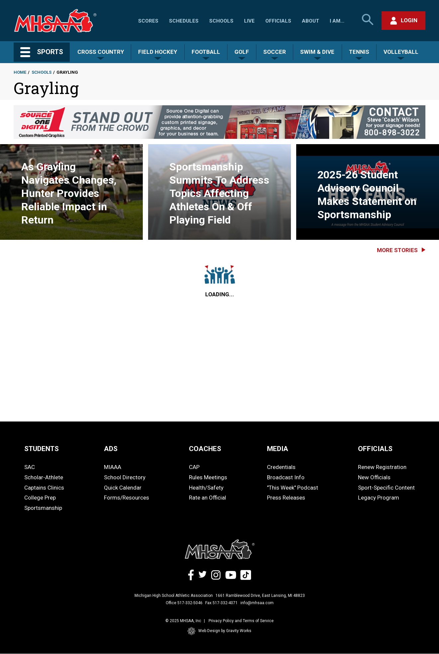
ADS (111, 449)
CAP (194, 467)
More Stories (397, 250)
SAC (29, 467)
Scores (148, 21)
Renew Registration (382, 467)
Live (249, 21)
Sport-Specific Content (386, 487)
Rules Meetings (208, 477)
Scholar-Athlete (43, 477)
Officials (278, 21)
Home (20, 72)
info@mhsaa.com (257, 603)
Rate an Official (207, 497)
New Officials (374, 477)
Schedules (184, 21)
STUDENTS (41, 449)
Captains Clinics (44, 487)
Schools (221, 21)
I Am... (337, 21)
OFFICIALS (375, 449)
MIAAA (112, 467)
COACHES (205, 449)
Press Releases (286, 497)
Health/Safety (206, 487)
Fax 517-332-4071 (221, 603)
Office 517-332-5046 (184, 603)
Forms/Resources (126, 497)
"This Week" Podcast (292, 487)
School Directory (124, 477)
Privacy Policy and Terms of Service (241, 620)
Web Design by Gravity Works (219, 631)
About (310, 21)
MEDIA (277, 449)
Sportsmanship (43, 508)
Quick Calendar (122, 487)
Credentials (281, 467)
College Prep (40, 497)
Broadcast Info (286, 477)
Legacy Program (378, 497)
